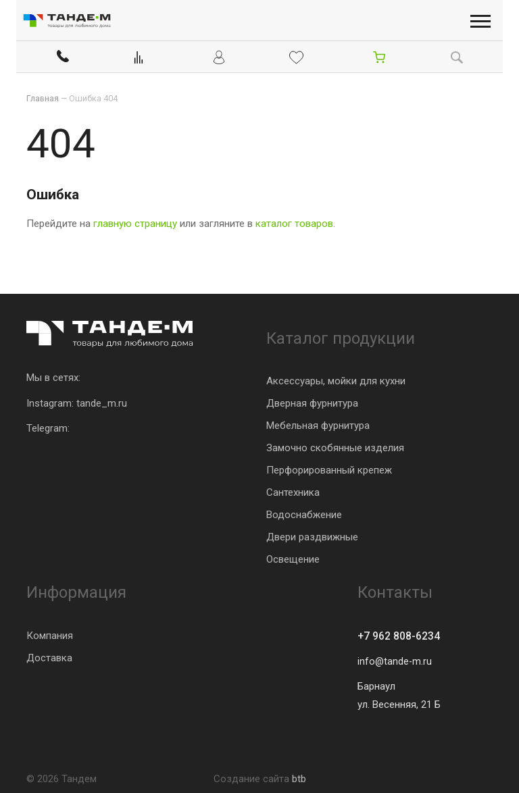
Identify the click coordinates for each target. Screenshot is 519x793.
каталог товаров (294, 222)
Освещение (293, 557)
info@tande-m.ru (395, 661)
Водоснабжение (304, 513)
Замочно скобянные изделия (335, 446)
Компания (49, 634)
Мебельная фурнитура (318, 423)
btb (299, 779)
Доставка (49, 656)
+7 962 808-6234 (403, 635)
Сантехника (293, 490)
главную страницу (135, 222)
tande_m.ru (101, 401)
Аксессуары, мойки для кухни (335, 379)
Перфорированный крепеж (329, 468)
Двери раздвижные (312, 535)
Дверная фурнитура (312, 401)
